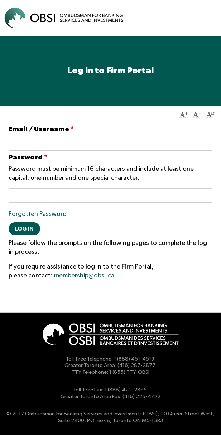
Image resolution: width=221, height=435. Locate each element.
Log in (24, 229)
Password (28, 157)
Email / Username (41, 129)
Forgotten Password (38, 214)
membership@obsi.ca (84, 275)
